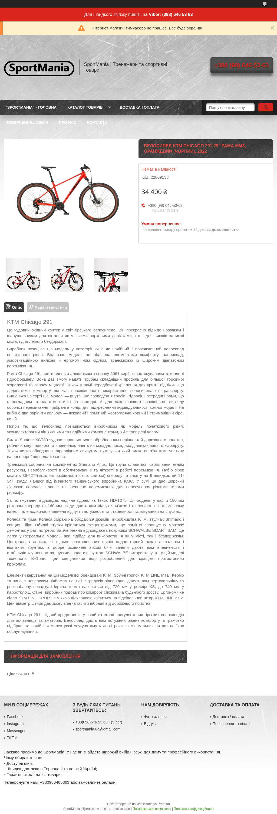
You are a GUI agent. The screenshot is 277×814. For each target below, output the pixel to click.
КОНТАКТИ (97, 122)
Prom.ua (164, 804)
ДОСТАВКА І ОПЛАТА (140, 107)
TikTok (12, 738)
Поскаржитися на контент (152, 809)
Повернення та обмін (231, 724)
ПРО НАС (67, 122)
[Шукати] (265, 107)
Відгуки (150, 724)
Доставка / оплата (228, 717)
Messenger (16, 731)
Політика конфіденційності (194, 809)
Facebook (15, 717)
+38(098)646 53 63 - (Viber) (98, 722)
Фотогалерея (155, 717)
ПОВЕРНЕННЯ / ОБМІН (26, 122)
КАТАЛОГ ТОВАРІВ (85, 107)
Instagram (15, 724)
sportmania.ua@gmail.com (98, 729)
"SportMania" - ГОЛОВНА (31, 107)
